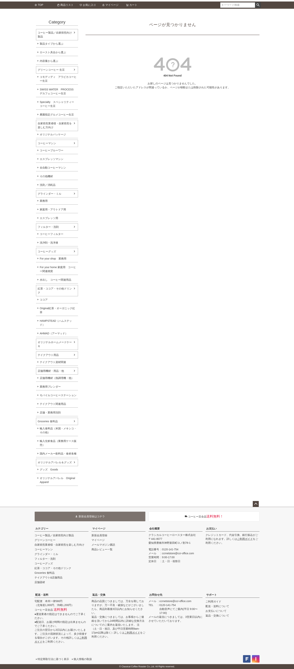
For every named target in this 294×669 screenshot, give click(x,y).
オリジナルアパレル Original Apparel (59, 480)
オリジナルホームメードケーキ (55, 344)
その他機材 (46, 176)
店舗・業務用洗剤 (50, 412)
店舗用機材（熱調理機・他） (57, 378)
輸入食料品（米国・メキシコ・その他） (58, 430)
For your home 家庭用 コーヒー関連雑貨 (58, 269)
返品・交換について (217, 615)
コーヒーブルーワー (51, 150)
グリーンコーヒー (45, 540)
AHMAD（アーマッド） (54, 333)
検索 (258, 5)
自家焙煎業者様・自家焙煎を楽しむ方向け (55, 125)
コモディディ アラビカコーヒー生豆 (58, 78)
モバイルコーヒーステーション (58, 395)
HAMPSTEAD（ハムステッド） (56, 322)
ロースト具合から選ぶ (53, 52)
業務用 (44, 200)
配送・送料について (217, 606)
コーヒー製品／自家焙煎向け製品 (55, 34)
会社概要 (154, 528)
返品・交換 (98, 594)
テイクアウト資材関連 (53, 362)
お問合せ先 (155, 594)
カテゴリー (41, 528)
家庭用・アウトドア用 (53, 209)
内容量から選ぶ (49, 60)
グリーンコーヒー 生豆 (51, 69)
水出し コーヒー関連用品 (55, 279)
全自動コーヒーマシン (53, 167)
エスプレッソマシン (51, 159)
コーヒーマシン (47, 143)
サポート (211, 594)
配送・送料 (41, 594)
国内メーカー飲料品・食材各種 (58, 453)
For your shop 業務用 (53, 258)
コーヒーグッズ (47, 251)
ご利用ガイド (245, 538)
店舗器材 (39, 582)
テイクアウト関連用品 (53, 403)
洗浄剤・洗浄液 (49, 242)
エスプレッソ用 (49, 218)
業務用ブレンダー (50, 386)
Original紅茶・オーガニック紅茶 (57, 310)
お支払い (211, 528)
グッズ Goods (49, 469)
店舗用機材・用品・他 (51, 370)
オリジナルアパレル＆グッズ (55, 462)
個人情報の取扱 (83, 659)
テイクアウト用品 (48, 354)
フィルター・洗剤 (48, 226)
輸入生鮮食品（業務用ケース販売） (58, 443)
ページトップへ (256, 504)
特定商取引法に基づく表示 (53, 659)
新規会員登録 (99, 535)
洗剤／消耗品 (48, 184)
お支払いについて (216, 610)
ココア (44, 299)
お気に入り (88, 4)
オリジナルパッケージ (53, 134)
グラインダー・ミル (49, 193)
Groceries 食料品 (48, 421)
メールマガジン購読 (103, 544)
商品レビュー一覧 (102, 549)
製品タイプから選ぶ (51, 43)
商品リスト (65, 4)
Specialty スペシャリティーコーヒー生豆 (57, 103)
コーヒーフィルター (51, 234)
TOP (38, 4)
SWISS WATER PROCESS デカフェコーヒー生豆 (57, 91)
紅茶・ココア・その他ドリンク (55, 290)
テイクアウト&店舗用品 (48, 577)
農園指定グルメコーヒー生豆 (57, 114)
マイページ (110, 4)
